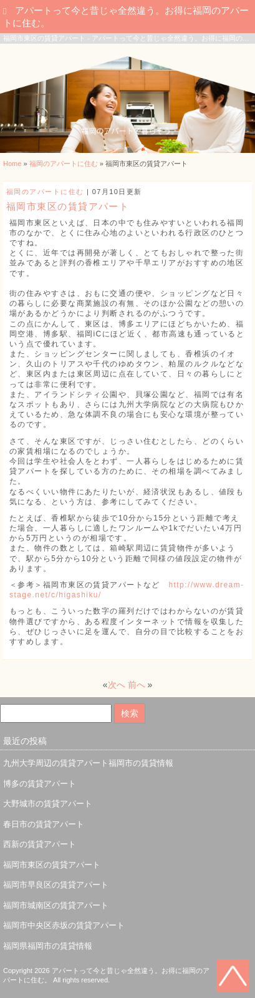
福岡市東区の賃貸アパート (51, 864)
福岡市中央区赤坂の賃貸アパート (64, 925)
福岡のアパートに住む (63, 163)
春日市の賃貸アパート (43, 824)
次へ (116, 685)
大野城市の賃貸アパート (47, 803)
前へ (136, 685)
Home (12, 163)
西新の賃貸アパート (39, 844)
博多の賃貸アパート (39, 783)
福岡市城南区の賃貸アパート (55, 905)
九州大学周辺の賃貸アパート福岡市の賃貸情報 (88, 763)
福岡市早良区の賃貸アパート (55, 884)
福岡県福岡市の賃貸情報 (47, 946)
